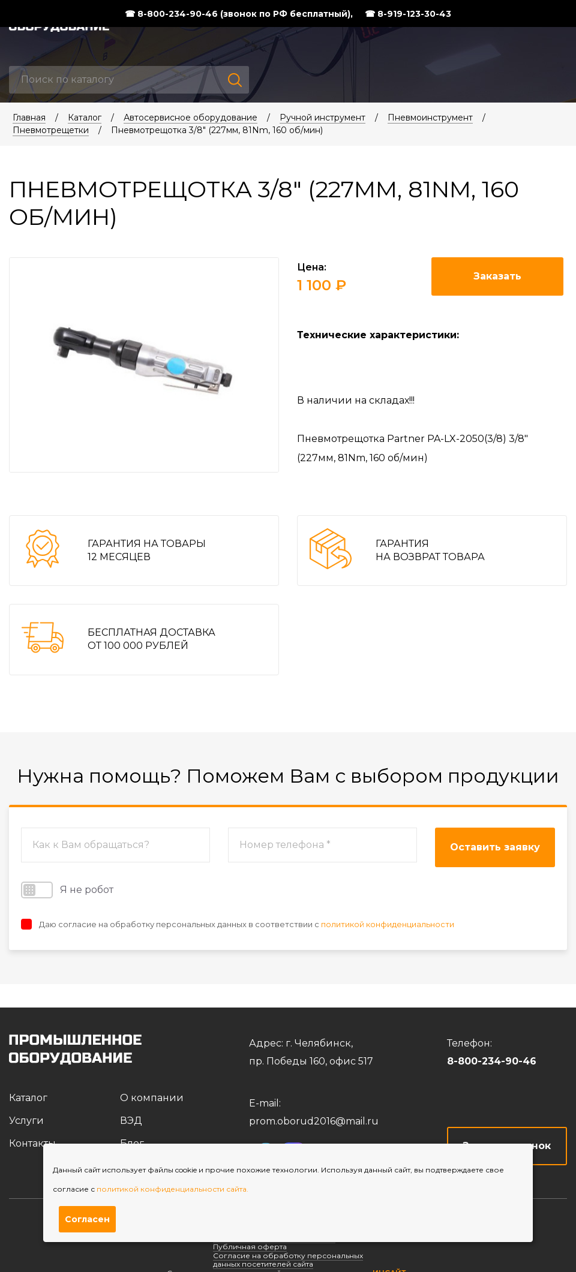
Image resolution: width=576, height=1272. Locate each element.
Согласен (87, 1219)
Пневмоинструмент (430, 117)
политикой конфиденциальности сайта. (172, 1188)
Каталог (84, 117)
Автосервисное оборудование (190, 117)
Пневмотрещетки (51, 130)
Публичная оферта (250, 1246)
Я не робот (67, 890)
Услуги (26, 1120)
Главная (29, 117)
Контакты (32, 1143)
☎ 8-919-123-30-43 (408, 14)
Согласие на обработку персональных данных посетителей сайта (288, 1259)
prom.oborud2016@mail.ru (314, 1121)
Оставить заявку (495, 847)
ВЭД (131, 1120)
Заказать (497, 276)
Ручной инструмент (322, 117)
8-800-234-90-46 (491, 1061)
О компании (152, 1097)
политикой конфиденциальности (387, 924)
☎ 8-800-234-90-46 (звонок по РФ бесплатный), (239, 14)
